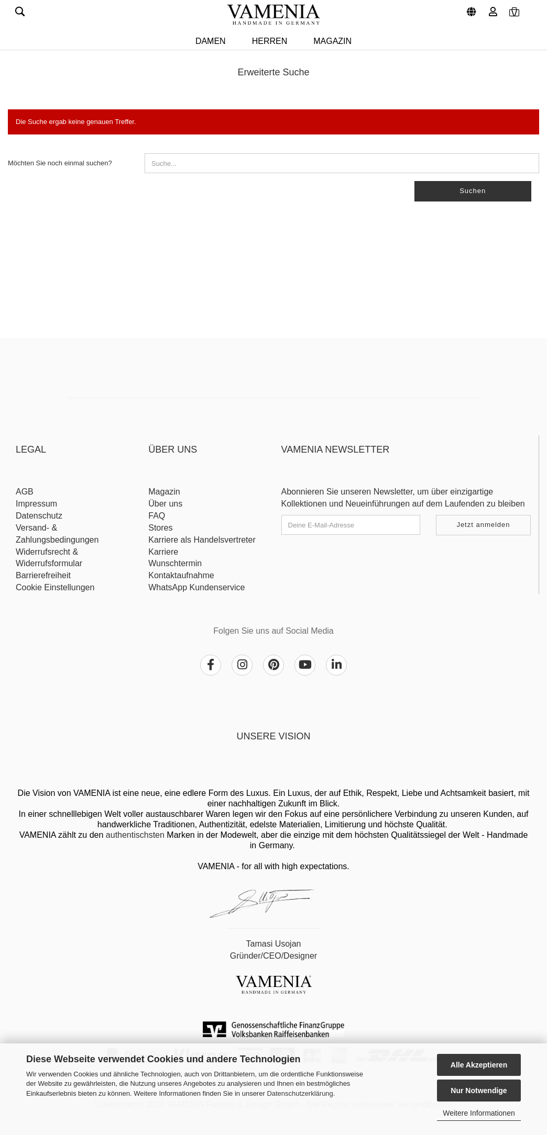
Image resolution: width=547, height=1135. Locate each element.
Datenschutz (39, 515)
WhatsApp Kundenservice (196, 587)
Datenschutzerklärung (300, 1093)
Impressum (36, 503)
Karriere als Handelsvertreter (202, 539)
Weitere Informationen (479, 1113)
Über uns (165, 503)
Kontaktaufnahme (181, 575)
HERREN (270, 41)
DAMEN (210, 41)
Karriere (163, 551)
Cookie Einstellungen (55, 587)
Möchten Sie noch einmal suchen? (60, 163)
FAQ (156, 515)
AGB (25, 491)
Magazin (332, 41)
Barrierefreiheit (43, 575)
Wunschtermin (175, 563)
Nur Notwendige (479, 1090)
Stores (160, 527)
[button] (470, 8)
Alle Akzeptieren (479, 1065)
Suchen (473, 191)
